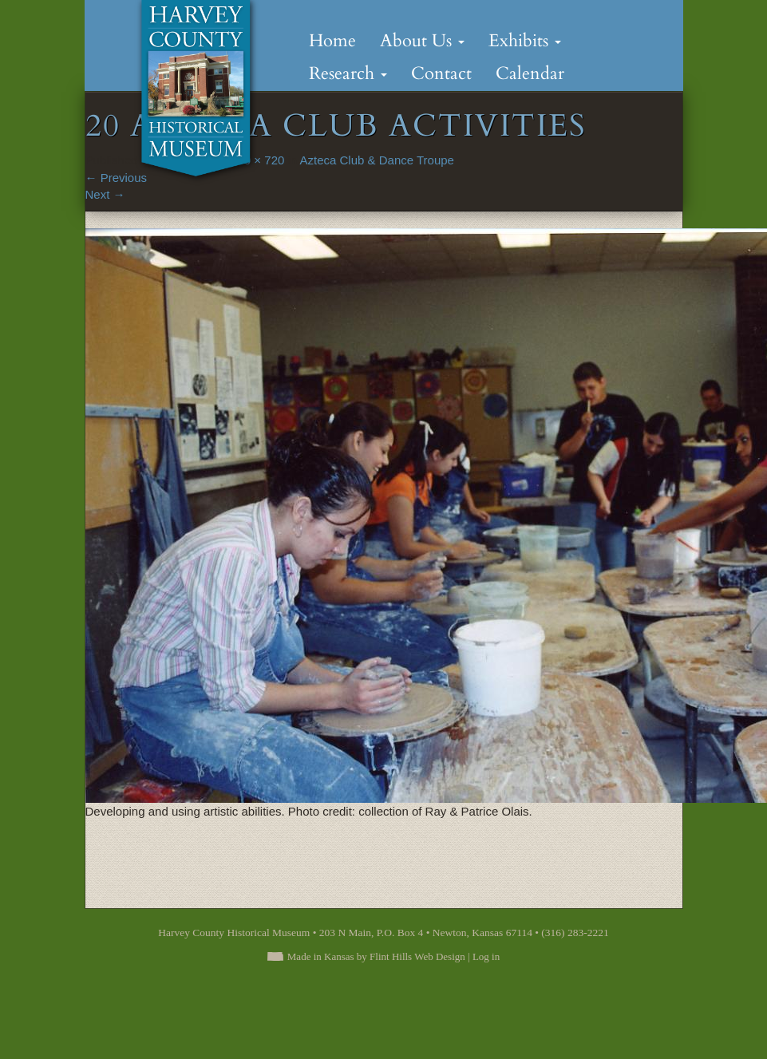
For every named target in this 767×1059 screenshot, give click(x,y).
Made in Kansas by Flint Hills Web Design (376, 956)
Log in (486, 956)
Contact (441, 73)
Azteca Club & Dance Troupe (377, 160)
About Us (422, 41)
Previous (116, 177)
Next (105, 194)
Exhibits (524, 41)
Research (348, 73)
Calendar (530, 73)
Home (332, 41)
